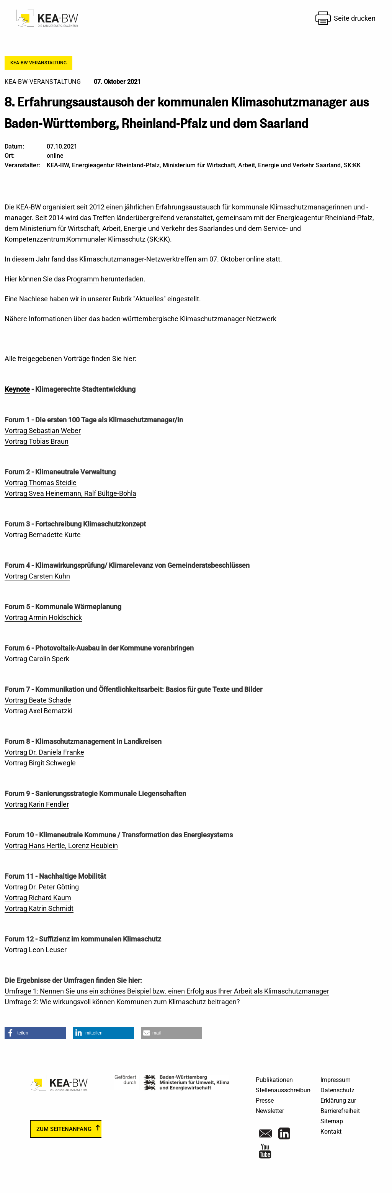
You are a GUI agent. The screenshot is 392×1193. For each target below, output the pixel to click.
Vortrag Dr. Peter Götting (42, 887)
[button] (35, 1033)
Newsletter (270, 1111)
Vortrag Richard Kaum (38, 898)
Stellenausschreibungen (288, 1090)
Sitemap (331, 1121)
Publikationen (274, 1080)
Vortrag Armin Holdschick (43, 617)
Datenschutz (337, 1090)
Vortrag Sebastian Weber (43, 431)
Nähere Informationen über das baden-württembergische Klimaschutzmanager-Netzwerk (140, 319)
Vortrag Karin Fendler (37, 804)
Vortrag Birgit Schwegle (40, 763)
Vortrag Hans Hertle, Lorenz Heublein (61, 846)
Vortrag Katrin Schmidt (39, 908)
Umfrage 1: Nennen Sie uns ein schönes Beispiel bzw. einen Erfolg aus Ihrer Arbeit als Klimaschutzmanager (167, 991)
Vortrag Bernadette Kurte (43, 535)
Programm (83, 279)
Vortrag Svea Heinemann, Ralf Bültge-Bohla (70, 493)
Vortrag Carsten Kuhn (37, 576)
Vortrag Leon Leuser (36, 950)
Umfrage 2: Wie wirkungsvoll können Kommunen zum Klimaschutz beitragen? (122, 1002)
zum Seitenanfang (63, 1128)
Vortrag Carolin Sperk (37, 659)
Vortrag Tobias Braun (37, 441)
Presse (265, 1100)
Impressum (335, 1080)
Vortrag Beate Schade (38, 700)
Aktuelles (149, 299)
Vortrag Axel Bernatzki (38, 711)
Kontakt (330, 1131)
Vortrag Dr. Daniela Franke (44, 752)
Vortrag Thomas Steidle (41, 483)
